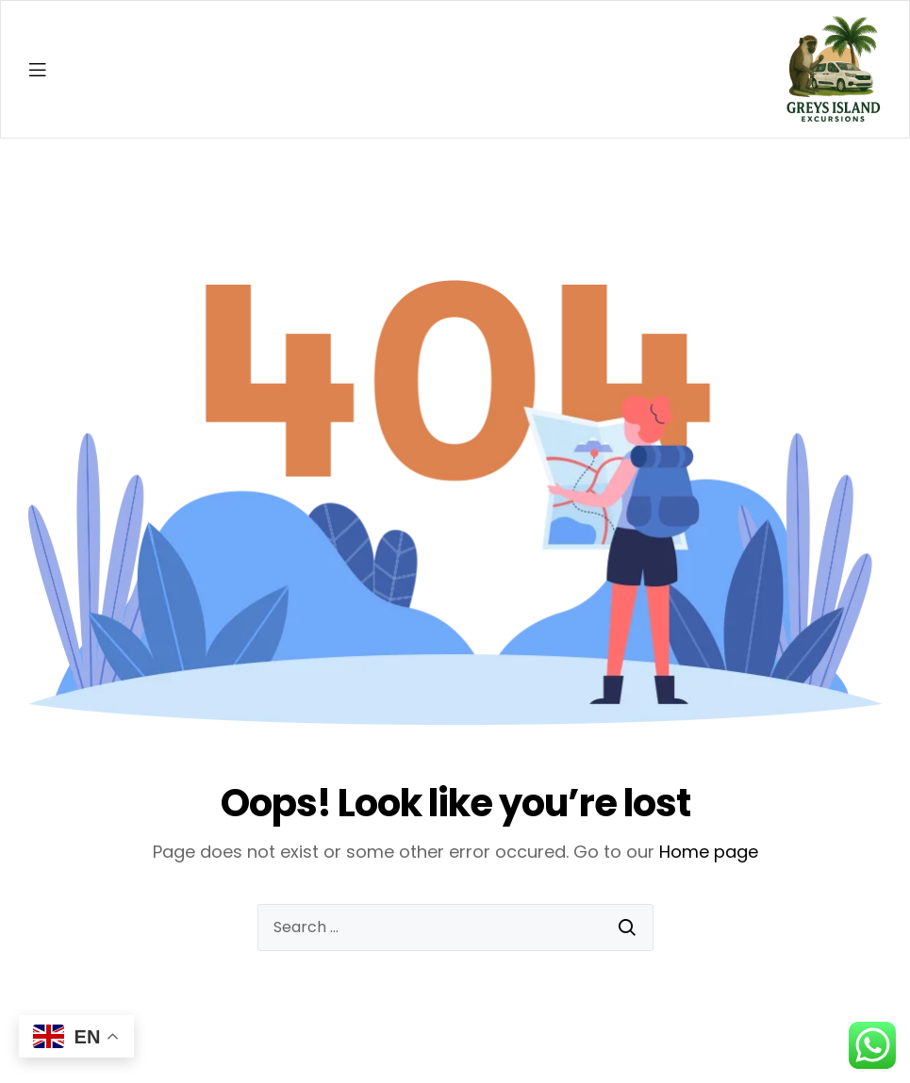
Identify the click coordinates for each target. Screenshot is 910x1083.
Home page (708, 851)
